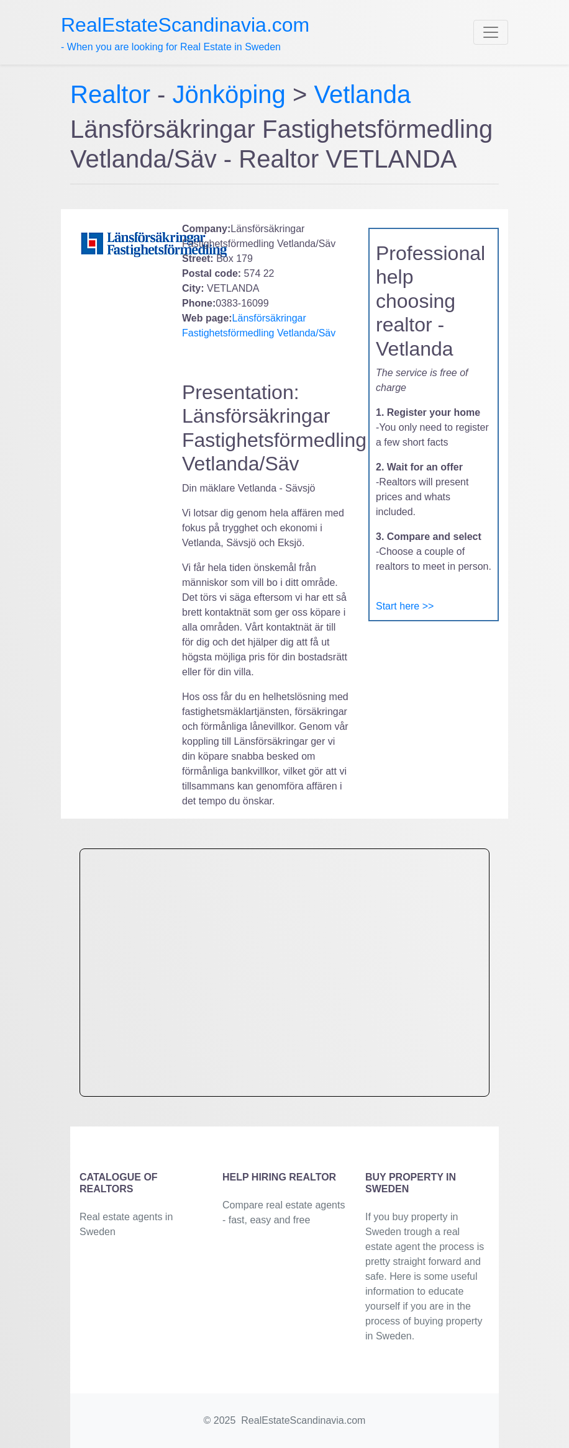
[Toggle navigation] (490, 32)
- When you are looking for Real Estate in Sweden (185, 33)
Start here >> (405, 606)
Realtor (113, 94)
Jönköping (229, 94)
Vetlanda (362, 94)
